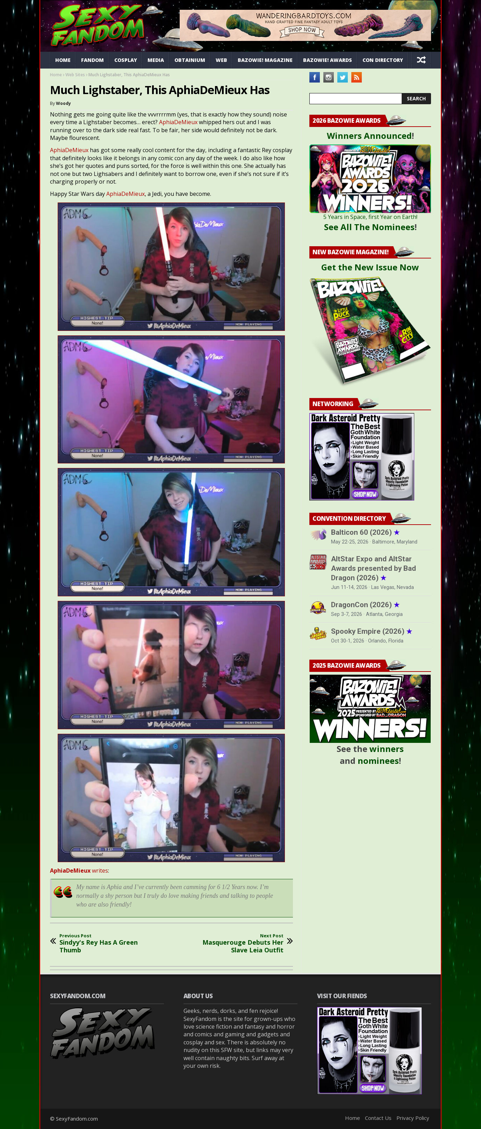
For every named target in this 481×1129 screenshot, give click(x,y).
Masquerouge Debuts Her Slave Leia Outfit (237, 943)
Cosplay (125, 60)
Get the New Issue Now (370, 267)
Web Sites (75, 75)
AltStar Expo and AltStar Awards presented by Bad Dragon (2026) (373, 568)
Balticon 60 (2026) (365, 532)
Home (63, 60)
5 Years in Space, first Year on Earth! (370, 217)
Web (221, 60)
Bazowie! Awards (327, 60)
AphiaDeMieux (178, 122)
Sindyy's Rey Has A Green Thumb (105, 943)
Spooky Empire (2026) (371, 631)
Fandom (92, 60)
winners (386, 748)
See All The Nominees (369, 227)
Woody (63, 103)
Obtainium (189, 60)
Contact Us (378, 1117)
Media (156, 60)
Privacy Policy (412, 1117)
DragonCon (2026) (365, 605)
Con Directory (382, 60)
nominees (378, 760)
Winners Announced (369, 135)
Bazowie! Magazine (265, 60)
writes (79, 870)
